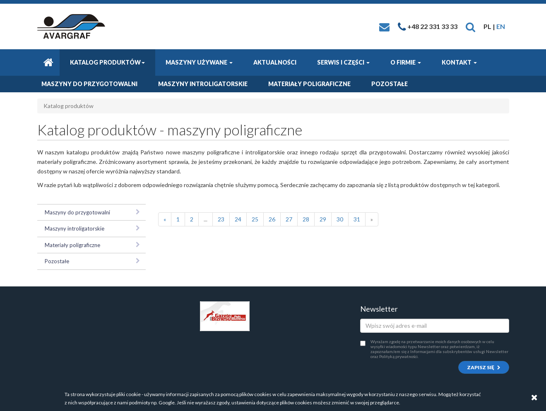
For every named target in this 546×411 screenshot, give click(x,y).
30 (340, 219)
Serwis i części (343, 62)
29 (323, 219)
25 (255, 219)
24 (238, 219)
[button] (470, 26)
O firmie (405, 62)
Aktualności (274, 62)
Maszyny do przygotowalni (89, 83)
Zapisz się (483, 367)
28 (306, 219)
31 (357, 219)
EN (500, 26)
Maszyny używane (199, 62)
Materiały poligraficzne (309, 83)
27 (289, 219)
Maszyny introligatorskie (203, 83)
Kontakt (459, 62)
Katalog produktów (107, 62)
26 (272, 219)
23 (221, 219)
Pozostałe (389, 83)
